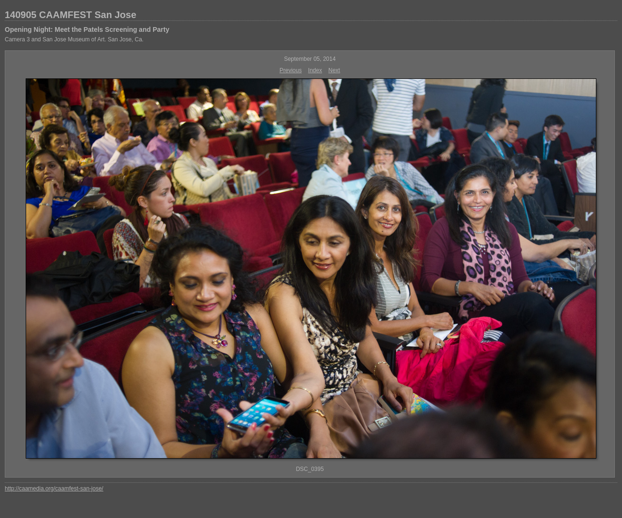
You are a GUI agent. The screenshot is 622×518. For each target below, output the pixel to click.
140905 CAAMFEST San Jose (70, 15)
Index (315, 70)
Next (334, 70)
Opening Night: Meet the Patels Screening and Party (87, 29)
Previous (290, 70)
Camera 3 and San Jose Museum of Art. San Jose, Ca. (74, 39)
